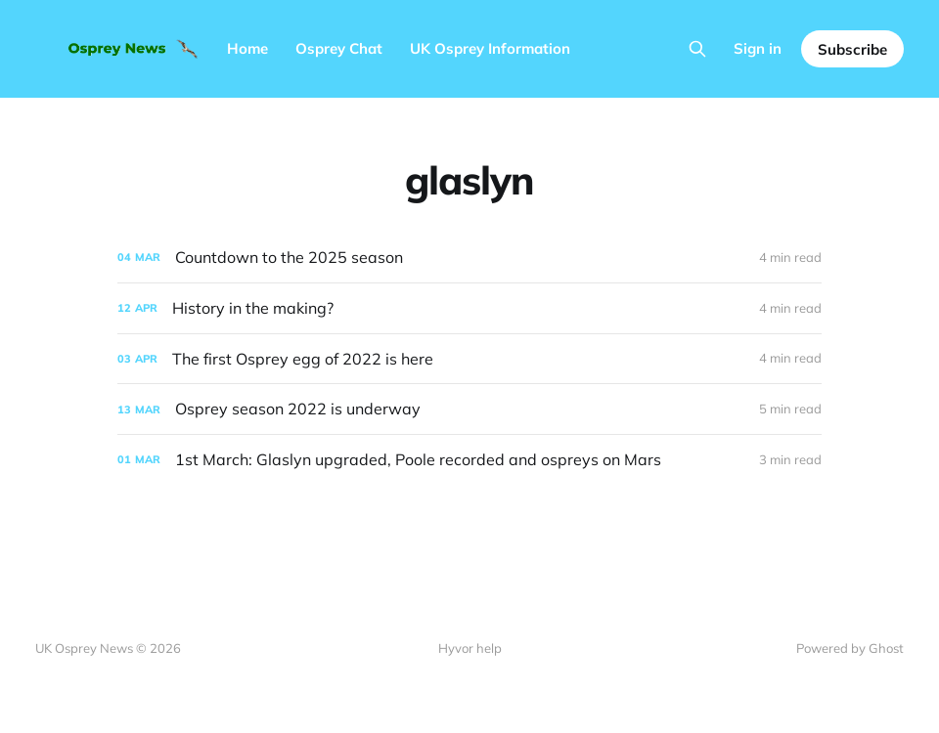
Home (247, 48)
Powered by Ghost (850, 648)
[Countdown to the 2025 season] (469, 257)
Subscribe (852, 49)
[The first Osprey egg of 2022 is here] (469, 359)
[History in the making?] (469, 308)
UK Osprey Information (490, 48)
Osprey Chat (338, 48)
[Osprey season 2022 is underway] (469, 409)
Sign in (758, 48)
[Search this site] (697, 49)
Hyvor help (470, 648)
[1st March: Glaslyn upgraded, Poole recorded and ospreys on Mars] (469, 460)
